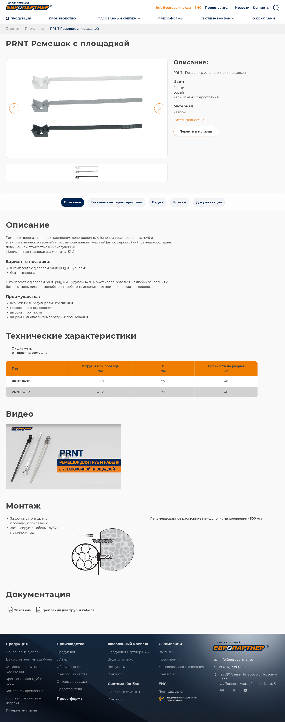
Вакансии (166, 654)
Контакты (261, 8)
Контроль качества (72, 676)
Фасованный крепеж (117, 19)
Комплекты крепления (24, 693)
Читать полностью (188, 121)
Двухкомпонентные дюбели (29, 661)
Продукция (18, 19)
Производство (62, 19)
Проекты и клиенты (124, 694)
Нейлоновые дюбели (23, 654)
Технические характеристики (115, 204)
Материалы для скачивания (181, 668)
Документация (211, 204)
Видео (157, 204)
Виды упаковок (120, 661)
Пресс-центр (169, 661)
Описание (71, 204)
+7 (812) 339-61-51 (232, 669)
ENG (198, 8)
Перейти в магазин (196, 133)
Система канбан (215, 19)
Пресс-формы (170, 19)
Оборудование (69, 668)
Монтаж (180, 204)
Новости (242, 8)
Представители (218, 8)
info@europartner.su (173, 8)
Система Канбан (123, 685)
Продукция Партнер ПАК (128, 654)
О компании (263, 19)
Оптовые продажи (72, 683)
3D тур (62, 661)
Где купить (116, 668)
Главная (12, 29)
